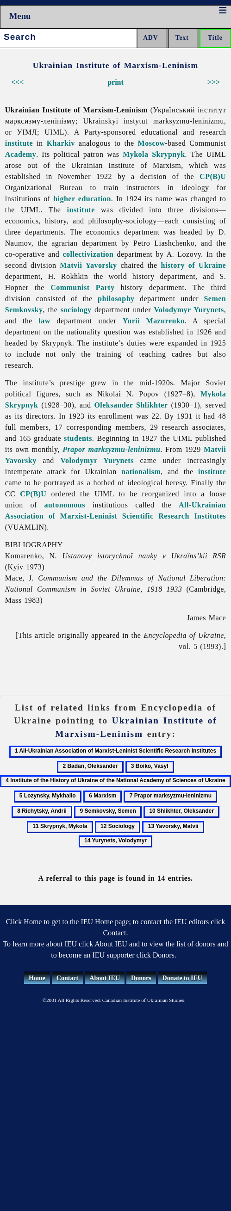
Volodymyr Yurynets (189, 310)
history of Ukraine (193, 265)
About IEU (104, 978)
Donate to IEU (182, 978)
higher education (82, 199)
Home (37, 978)
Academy (20, 154)
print (115, 82)
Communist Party (82, 287)
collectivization (87, 254)
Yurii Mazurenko (154, 321)
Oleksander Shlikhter (131, 405)
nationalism (141, 472)
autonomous (64, 505)
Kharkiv (61, 143)
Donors (141, 978)
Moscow (151, 143)
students (78, 438)
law (44, 321)
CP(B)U (213, 176)
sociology (76, 310)
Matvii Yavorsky (88, 265)
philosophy (116, 299)
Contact (67, 978)
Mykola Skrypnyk (154, 154)
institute (19, 143)
